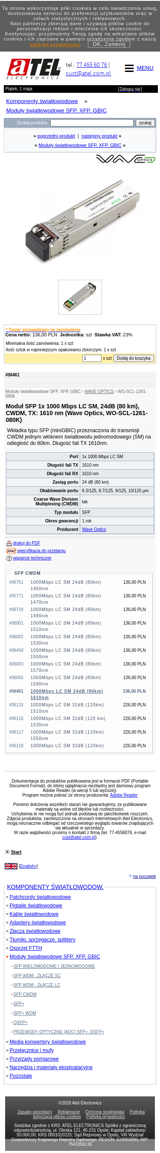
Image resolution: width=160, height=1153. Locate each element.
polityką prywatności (55, 44)
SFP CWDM (27, 573)
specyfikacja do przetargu (41, 550)
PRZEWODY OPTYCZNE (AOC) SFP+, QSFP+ (59, 1032)
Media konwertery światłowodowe (46, 1042)
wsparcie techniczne (32, 558)
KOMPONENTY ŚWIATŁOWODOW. (55, 886)
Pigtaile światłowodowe (34, 906)
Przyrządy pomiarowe (32, 1059)
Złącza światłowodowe (33, 931)
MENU (138, 68)
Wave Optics (94, 529)
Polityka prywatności (105, 1116)
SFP (86, 512)
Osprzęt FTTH (24, 948)
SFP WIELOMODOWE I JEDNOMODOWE (54, 966)
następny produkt (99, 135)
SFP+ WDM (25, 1013)
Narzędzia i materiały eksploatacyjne (49, 1067)
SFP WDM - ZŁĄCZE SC (37, 975)
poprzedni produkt (56, 135)
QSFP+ (21, 1022)
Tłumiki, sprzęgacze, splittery (40, 940)
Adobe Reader (124, 795)
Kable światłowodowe (32, 914)
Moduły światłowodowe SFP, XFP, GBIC (80, 145)
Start (16, 852)
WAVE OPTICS (98, 391)
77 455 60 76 (91, 64)
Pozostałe (19, 1076)
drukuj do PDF (26, 543)
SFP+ (19, 1003)
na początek (144, 876)
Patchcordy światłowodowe (38, 897)
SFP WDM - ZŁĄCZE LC (37, 985)
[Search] (92, 122)
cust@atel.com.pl (88, 73)
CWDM (70, 504)
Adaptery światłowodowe (36, 923)
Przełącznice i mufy (29, 1050)
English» (28, 866)
